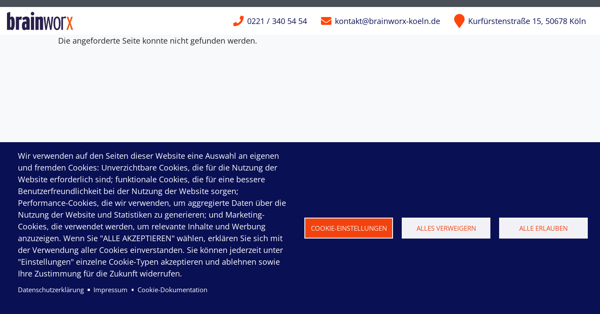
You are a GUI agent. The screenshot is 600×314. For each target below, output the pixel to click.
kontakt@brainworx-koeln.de (387, 21)
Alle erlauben (543, 228)
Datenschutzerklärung (51, 289)
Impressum (110, 289)
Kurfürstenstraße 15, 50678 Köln (527, 21)
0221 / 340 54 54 (277, 21)
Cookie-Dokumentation (172, 289)
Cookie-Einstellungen (349, 228)
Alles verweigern (446, 228)
